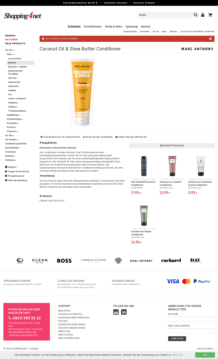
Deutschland (206, 349)
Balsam (173, 31)
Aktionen (11, 39)
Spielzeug (132, 27)
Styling (13, 106)
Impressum (64, 331)
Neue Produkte (15, 43)
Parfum (12, 127)
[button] (210, 15)
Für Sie (156, 31)
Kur (10, 94)
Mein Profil (64, 311)
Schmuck (12, 131)
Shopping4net (130, 31)
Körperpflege (15, 119)
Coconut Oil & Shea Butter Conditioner (197, 31)
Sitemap (33, 349)
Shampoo (13, 102)
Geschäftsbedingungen (71, 328)
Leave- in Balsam (17, 98)
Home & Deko (113, 27)
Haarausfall (14, 82)
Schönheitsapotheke (16, 143)
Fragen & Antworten (17, 171)
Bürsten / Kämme (17, 66)
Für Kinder (11, 139)
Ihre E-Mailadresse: (179, 326)
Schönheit (74, 27)
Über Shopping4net (69, 338)
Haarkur (12, 90)
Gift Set (12, 78)
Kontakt (63, 321)
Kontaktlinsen (93, 27)
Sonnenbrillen (12, 147)
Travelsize (10, 152)
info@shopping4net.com (22, 332)
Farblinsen (10, 160)
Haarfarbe (13, 86)
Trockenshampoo (17, 111)
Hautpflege (14, 115)
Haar (164, 31)
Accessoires (14, 58)
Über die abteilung (16, 180)
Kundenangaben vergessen (73, 317)
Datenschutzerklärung (72, 324)
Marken (145, 27)
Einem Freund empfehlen (131, 137)
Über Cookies (65, 335)
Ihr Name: (173, 314)
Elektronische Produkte (15, 73)
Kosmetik (13, 123)
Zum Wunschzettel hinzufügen (60, 137)
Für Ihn (9, 135)
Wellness (9, 156)
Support (11, 167)
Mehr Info (177, 355)
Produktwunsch (14, 176)
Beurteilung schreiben (98, 137)
